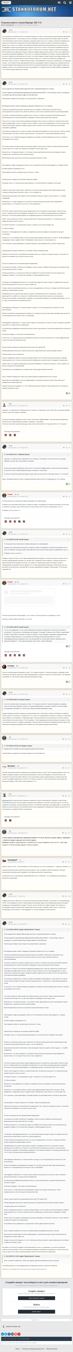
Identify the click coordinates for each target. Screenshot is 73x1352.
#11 (69, 768)
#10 (69, 739)
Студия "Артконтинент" (27, 929)
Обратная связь (52, 1349)
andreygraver (10, 25)
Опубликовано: (18, 32)
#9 (69, 694)
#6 (69, 534)
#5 (69, 496)
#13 (69, 833)
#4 (69, 448)
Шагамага (6, 800)
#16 (69, 924)
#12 (69, 796)
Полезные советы (32, 25)
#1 (69, 32)
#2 (69, 84)
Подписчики (35, 1320)
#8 (69, 668)
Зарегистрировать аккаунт (36, 1298)
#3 (69, 405)
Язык (17, 1349)
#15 (69, 896)
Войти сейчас (36, 1311)
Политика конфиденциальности (33, 1349)
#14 (69, 862)
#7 (69, 584)
